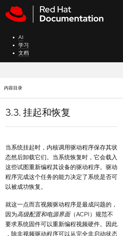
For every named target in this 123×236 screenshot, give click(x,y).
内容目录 (13, 88)
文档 (23, 52)
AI (20, 37)
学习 (23, 45)
